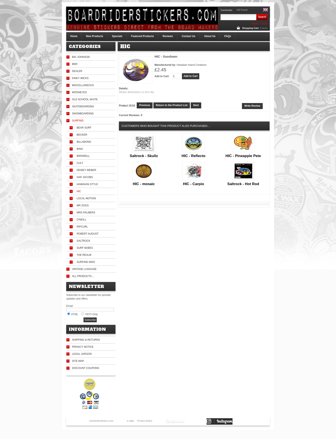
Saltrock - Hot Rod (243, 184)
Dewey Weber (85, 170)
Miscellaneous (83, 85)
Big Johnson (81, 56)
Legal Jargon (82, 353)
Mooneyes (79, 92)
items (263, 28)
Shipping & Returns (86, 339)
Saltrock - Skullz (144, 156)
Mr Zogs (82, 205)
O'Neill (80, 219)
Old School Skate (85, 99)
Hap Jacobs (84, 177)
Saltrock (82, 240)
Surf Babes (84, 247)
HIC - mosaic (144, 184)
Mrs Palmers (85, 212)
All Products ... (83, 276)
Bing (79, 148)
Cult (79, 163)
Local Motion (85, 198)
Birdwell (82, 155)
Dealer (77, 71)
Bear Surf (83, 127)
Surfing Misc (85, 262)
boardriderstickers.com (101, 421)
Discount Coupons (85, 368)
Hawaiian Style (86, 184)
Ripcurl (81, 226)
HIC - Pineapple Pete (243, 156)
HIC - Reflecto (193, 156)
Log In (264, 23)
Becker (81, 134)
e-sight (130, 421)
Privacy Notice (82, 346)
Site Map (78, 361)
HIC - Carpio (193, 184)
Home (255, 23)
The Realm (83, 254)
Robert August (87, 233)
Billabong (83, 141)
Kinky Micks (80, 78)
